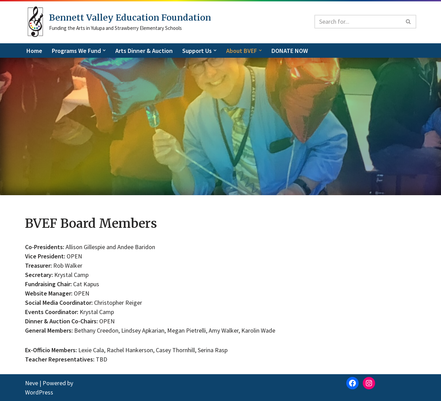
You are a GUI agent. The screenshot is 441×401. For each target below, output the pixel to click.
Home (34, 51)
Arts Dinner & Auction (144, 51)
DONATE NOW (289, 51)
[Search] (357, 22)
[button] (104, 50)
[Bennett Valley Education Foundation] (118, 21)
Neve (31, 383)
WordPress (39, 392)
